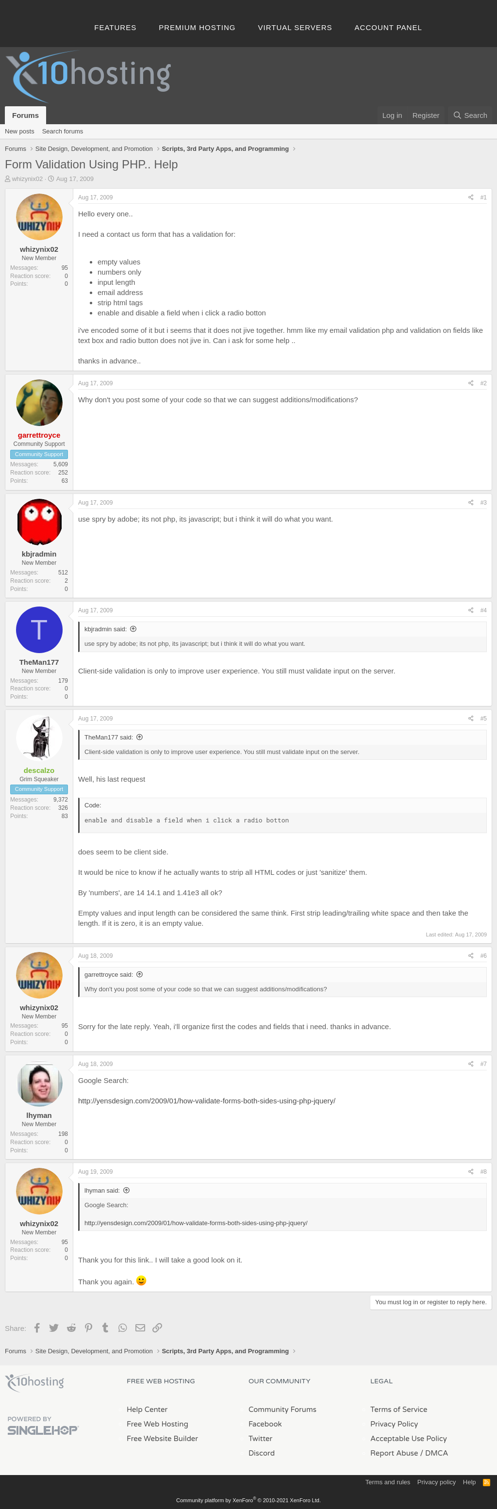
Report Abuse (394, 1453)
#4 (483, 610)
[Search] (470, 115)
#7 (483, 1064)
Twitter (260, 1438)
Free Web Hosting (157, 1424)
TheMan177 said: (108, 737)
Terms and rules (387, 1482)
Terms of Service (399, 1409)
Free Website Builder (162, 1438)
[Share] (471, 197)
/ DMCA (434, 1453)
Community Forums (282, 1409)
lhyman (39, 1115)
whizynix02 (27, 178)
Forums (25, 115)
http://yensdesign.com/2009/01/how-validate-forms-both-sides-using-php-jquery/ (206, 1101)
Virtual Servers (295, 27)
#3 (483, 502)
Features (115, 27)
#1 (483, 197)
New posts (19, 131)
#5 (483, 718)
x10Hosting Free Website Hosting (34, 1383)
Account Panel (388, 27)
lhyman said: (102, 1190)
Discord (261, 1453)
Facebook (265, 1424)
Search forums (62, 131)
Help (469, 1482)
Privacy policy (436, 1482)
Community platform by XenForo (248, 1500)
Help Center (147, 1409)
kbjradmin (39, 554)
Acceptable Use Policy (408, 1438)
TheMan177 (39, 662)
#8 (483, 1171)
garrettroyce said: (108, 974)
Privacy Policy (394, 1424)
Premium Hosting (197, 27)
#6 (483, 955)
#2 (483, 383)
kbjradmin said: (105, 629)
